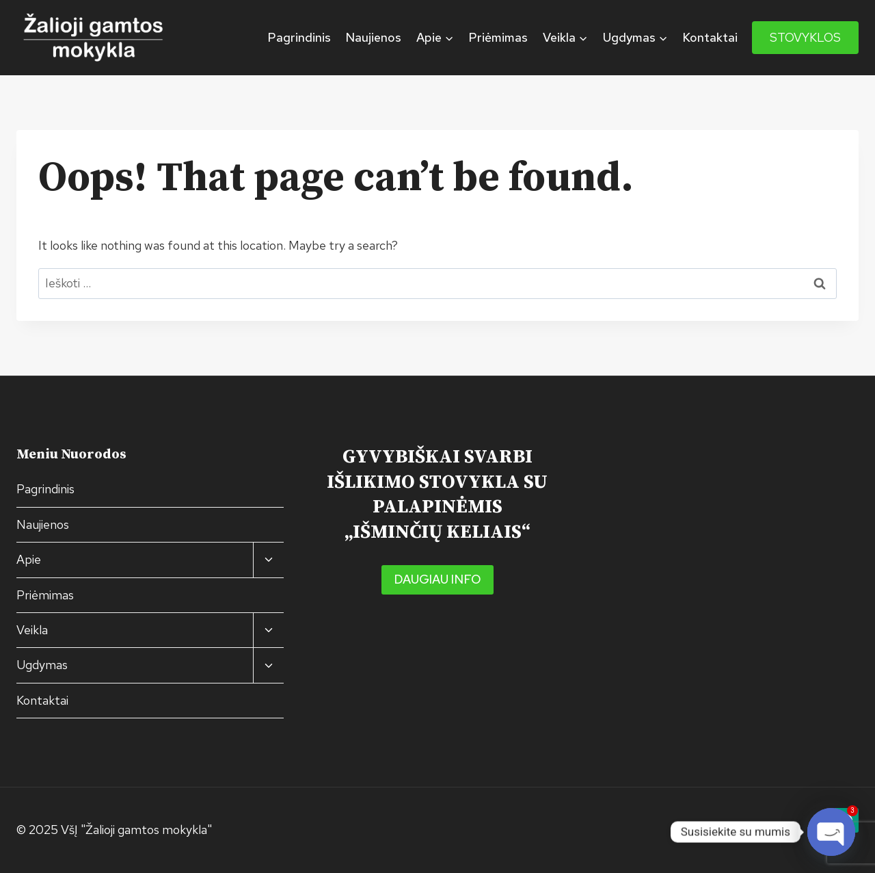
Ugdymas (42, 665)
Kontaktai (710, 37)
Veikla (32, 630)
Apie (28, 559)
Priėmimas (498, 37)
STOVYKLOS (805, 37)
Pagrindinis (299, 37)
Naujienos (373, 37)
